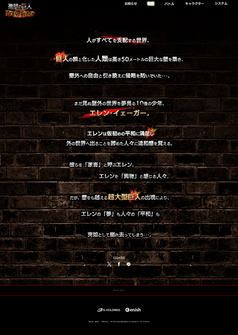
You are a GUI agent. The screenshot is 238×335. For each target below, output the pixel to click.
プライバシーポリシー (119, 290)
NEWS (133, 2)
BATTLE (170, 2)
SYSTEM (222, 2)
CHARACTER (196, 2)
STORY (150, 2)
